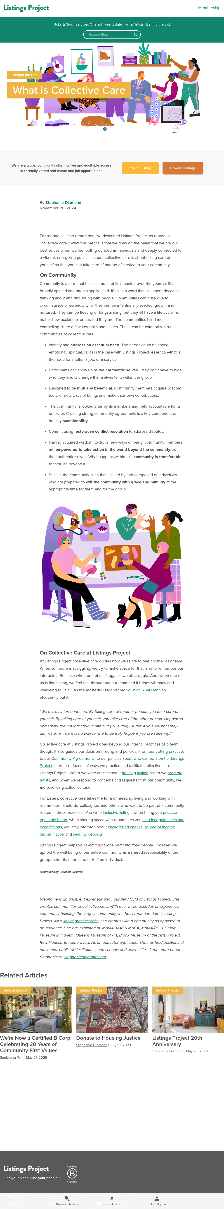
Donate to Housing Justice (108, 1038)
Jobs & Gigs (63, 24)
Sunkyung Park (12, 1057)
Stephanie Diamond (63, 202)
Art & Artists (134, 24)
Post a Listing (140, 168)
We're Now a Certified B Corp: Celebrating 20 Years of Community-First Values (36, 1044)
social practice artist (81, 920)
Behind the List (158, 24)
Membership (209, 7)
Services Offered (88, 24)
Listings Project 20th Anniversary (177, 1041)
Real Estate (113, 24)
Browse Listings (183, 168)
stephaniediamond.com (85, 956)
